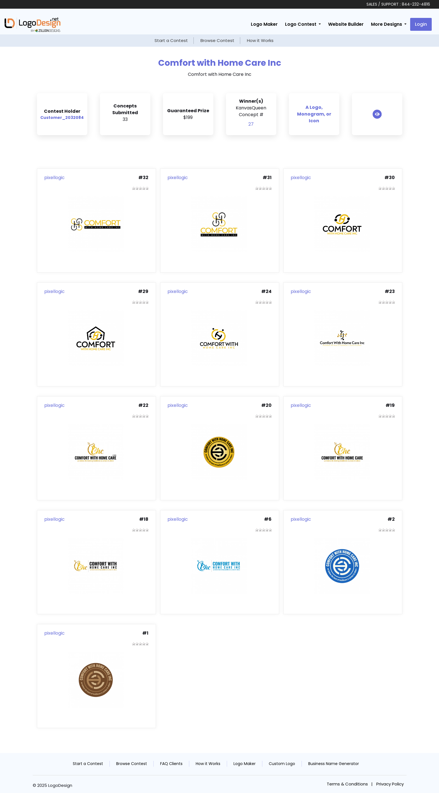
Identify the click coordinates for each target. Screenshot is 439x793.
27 (251, 124)
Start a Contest (171, 40)
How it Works (260, 40)
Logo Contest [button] (301, 24)
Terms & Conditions (347, 784)
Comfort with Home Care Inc (219, 63)
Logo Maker (264, 24)
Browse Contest (217, 40)
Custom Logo (282, 763)
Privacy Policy (390, 784)
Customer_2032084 (62, 117)
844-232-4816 (416, 4)
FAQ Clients (171, 763)
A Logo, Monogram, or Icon (314, 114)
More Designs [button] (387, 24)
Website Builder (346, 24)
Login (421, 24)
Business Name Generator (333, 763)
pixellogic (54, 177)
